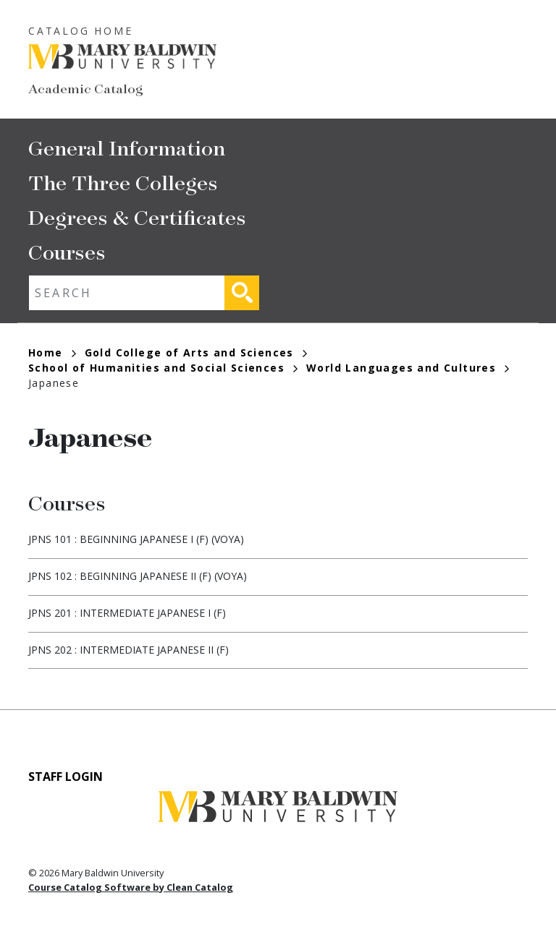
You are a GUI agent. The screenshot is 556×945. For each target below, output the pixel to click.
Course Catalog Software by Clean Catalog (130, 887)
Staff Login (65, 776)
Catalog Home (80, 31)
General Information (126, 147)
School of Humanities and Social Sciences (163, 368)
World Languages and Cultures (407, 368)
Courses (67, 251)
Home (52, 352)
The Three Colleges (123, 182)
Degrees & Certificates (137, 216)
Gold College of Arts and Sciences (196, 352)
